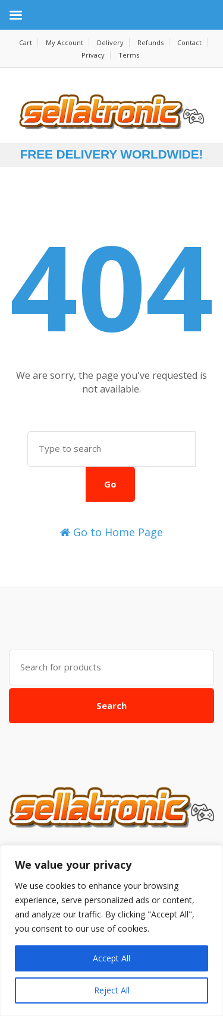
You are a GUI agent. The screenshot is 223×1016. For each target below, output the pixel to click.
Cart (25, 42)
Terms (128, 54)
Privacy (93, 54)
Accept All (111, 958)
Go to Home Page (111, 532)
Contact (189, 42)
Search (111, 705)
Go (110, 484)
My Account (64, 42)
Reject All (112, 990)
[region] (111, 930)
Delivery (110, 42)
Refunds (150, 42)
